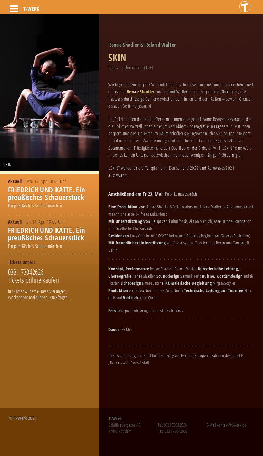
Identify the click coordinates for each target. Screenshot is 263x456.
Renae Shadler (141, 91)
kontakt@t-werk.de (232, 425)
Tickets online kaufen (33, 280)
